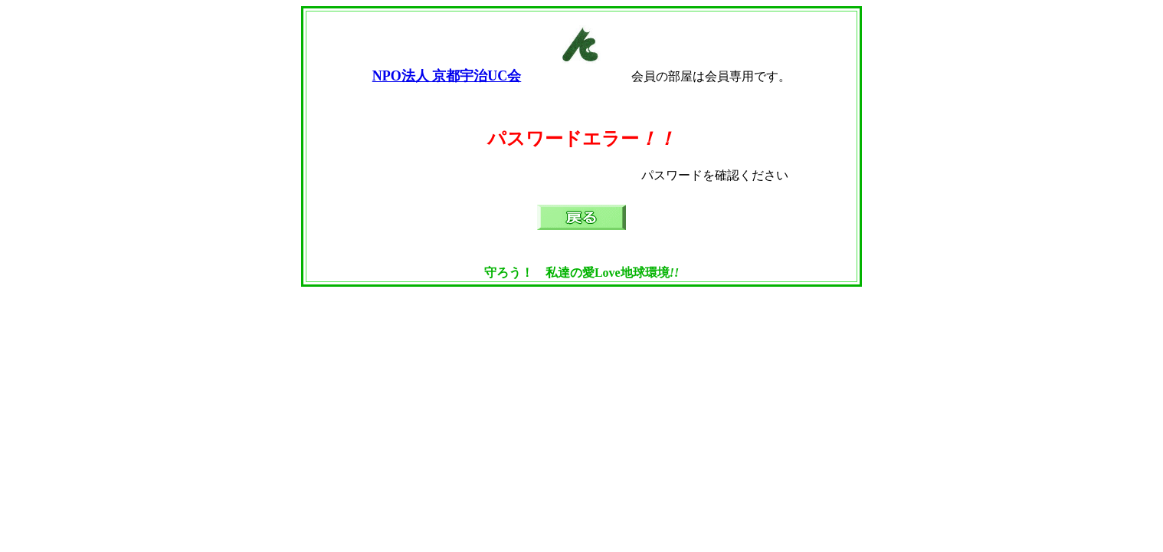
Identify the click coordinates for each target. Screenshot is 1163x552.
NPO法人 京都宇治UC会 (447, 76)
